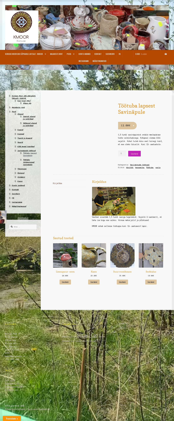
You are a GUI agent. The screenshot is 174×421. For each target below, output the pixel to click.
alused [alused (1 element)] (64, 336)
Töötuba (149, 167)
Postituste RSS (12, 383)
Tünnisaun (21, 169)
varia (158, 167)
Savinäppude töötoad (26, 74)
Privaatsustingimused (15, 409)
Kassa (19, 181)
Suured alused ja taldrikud (29, 117)
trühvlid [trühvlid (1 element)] (85, 341)
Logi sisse (10, 380)
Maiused (20, 173)
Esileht (11, 74)
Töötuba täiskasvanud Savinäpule (28, 162)
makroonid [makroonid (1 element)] (66, 341)
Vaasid (20, 142)
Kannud (20, 134)
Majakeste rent (56, 53)
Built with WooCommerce (39, 409)
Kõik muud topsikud (26, 146)
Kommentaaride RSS (13, 386)
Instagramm (84, 61)
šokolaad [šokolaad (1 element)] (93, 341)
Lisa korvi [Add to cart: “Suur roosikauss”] (122, 282)
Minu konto (113, 13)
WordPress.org (11, 390)
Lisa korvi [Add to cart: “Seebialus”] (151, 282)
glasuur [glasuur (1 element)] (71, 336)
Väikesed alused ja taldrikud (30, 124)
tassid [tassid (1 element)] (78, 341)
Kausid (20, 129)
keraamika (139, 167)
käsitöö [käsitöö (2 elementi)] (90, 335)
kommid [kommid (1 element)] (78, 336)
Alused (20, 114)
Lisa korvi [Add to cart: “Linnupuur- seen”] (65, 282)
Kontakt (98, 53)
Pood (69, 53)
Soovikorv (110, 53)
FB (124, 13)
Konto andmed (84, 53)
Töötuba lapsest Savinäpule (30, 154)
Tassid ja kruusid (24, 138)
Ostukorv (21, 177)
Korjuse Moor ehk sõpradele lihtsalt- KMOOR (24, 53)
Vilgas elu (27, 103)
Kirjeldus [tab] (57, 183)
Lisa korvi (134, 153)
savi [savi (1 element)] (72, 341)
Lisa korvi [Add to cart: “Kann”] (94, 282)
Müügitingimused (99, 61)
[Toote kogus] (122, 153)
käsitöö (129, 167)
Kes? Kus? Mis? (24, 100)
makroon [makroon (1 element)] (102, 336)
